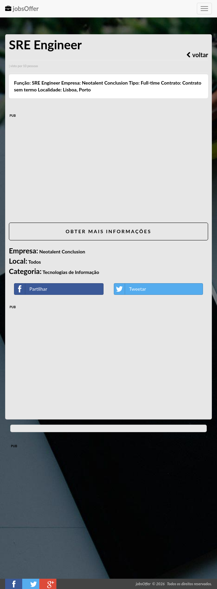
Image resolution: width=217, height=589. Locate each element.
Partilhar (30, 289)
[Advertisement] (108, 169)
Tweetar (130, 289)
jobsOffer (22, 8)
